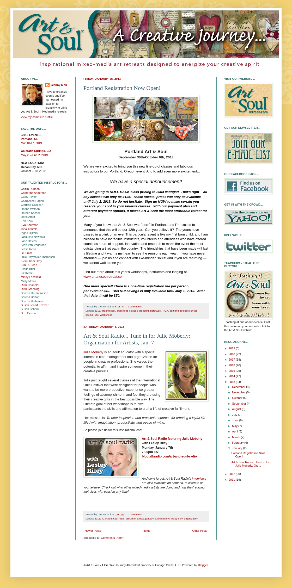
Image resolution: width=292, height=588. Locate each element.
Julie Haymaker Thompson (38, 256)
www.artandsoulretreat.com (104, 276)
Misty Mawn (28, 281)
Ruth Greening (30, 288)
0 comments (135, 514)
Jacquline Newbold (33, 236)
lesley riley (176, 518)
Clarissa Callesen (32, 204)
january (149, 518)
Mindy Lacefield (31, 276)
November (239, 392)
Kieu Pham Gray (31, 261)
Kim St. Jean (29, 265)
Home (146, 530)
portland (174, 310)
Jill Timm (26, 253)
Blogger (203, 565)
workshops (106, 314)
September (239, 403)
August (237, 409)
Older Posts (199, 530)
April (235, 431)
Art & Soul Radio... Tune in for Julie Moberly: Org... (250, 464)
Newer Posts (93, 530)
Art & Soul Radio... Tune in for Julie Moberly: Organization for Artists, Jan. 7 (136, 339)
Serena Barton (30, 297)
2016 (232, 365)
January (237, 448)
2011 (232, 479)
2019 (232, 348)
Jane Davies (29, 241)
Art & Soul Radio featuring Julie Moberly (172, 439)
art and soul (108, 310)
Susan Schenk (30, 309)
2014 (232, 376)
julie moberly (162, 518)
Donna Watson (30, 209)
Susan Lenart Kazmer (34, 305)
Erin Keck (27, 220)
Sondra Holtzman (32, 301)
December (239, 386)
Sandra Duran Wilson (34, 293)
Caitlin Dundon (30, 188)
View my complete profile (37, 117)
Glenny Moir (59, 84)
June (235, 420)
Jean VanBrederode (33, 244)
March (236, 437)
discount (144, 310)
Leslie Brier (28, 268)
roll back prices (189, 310)
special (90, 314)
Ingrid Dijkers (29, 232)
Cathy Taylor (29, 196)
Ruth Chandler (30, 285)
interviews (199, 478)
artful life (131, 518)
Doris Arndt (28, 216)
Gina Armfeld (29, 229)
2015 (232, 370)
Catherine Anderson (33, 192)
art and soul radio (114, 518)
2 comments (135, 306)
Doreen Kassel (30, 212)
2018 (232, 354)
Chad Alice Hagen (32, 200)
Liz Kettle (27, 273)
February (238, 442)
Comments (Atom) (112, 537)
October (237, 397)
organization (191, 518)
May (235, 426)
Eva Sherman (29, 224)
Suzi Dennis (28, 313)
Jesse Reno (28, 249)
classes (133, 310)
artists (140, 518)
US (97, 314)
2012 (232, 473)
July (235, 414)
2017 (232, 359)
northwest (155, 310)
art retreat (122, 310)
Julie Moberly (93, 352)
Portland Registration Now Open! (122, 88)
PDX (165, 310)
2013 (97, 310)
